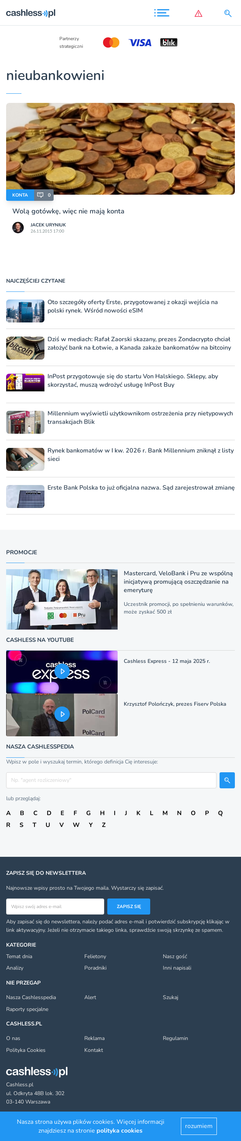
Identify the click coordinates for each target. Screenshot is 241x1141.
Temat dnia (19, 956)
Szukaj (170, 997)
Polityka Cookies (26, 1050)
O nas (13, 1038)
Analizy (14, 968)
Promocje (21, 552)
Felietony (95, 956)
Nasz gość (175, 956)
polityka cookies (120, 1130)
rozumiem (199, 1126)
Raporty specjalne (27, 1009)
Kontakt (93, 1050)
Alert (90, 997)
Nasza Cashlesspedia (31, 997)
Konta (20, 195)
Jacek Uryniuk (48, 225)
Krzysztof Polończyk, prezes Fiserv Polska (175, 704)
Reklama (94, 1038)
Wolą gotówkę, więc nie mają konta (68, 211)
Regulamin (175, 1038)
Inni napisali (177, 968)
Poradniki (95, 968)
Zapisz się (129, 906)
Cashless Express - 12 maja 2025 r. (167, 661)
